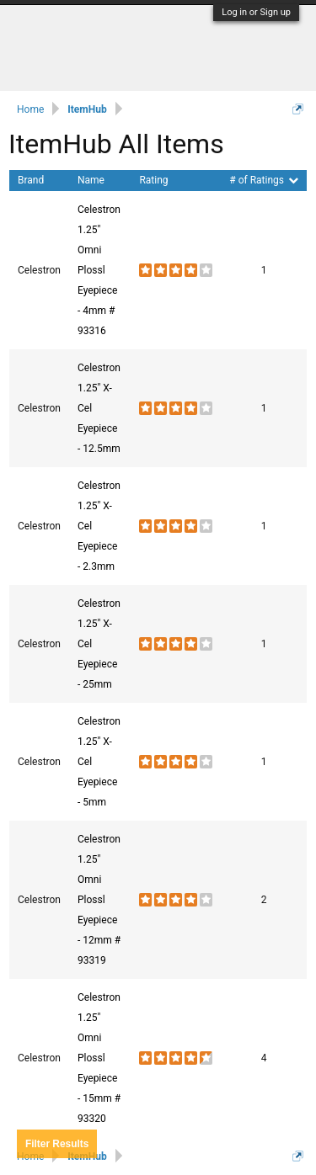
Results (56, 1144)
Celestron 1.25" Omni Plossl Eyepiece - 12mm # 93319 (99, 899)
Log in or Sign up (256, 12)
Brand (31, 180)
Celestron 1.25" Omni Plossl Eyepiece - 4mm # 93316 (99, 270)
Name (91, 180)
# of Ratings (263, 180)
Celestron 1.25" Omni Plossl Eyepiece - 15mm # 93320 (99, 1058)
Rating (153, 180)
